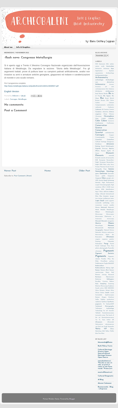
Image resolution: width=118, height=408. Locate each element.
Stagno (104, 297)
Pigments (100, 256)
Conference (99, 123)
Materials (111, 207)
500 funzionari (100, 64)
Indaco (111, 191)
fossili (107, 167)
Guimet (101, 180)
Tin (96, 319)
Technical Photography (104, 306)
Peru (108, 246)
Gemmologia (100, 171)
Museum (111, 225)
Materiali (104, 207)
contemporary (109, 132)
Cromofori (98, 139)
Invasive (106, 196)
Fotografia (98, 169)
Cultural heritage (100, 141)
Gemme (111, 169)
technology (110, 308)
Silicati (108, 290)
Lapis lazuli (99, 200)
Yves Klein (101, 333)
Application (99, 71)
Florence (102, 167)
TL (99, 319)
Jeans (112, 198)
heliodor (97, 182)
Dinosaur (105, 148)
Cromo (112, 137)
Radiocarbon (99, 265)
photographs (104, 248)
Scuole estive (99, 288)
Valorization (99, 324)
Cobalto (111, 118)
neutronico (110, 232)
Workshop (98, 331)
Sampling (103, 283)
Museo (111, 223)
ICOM (108, 187)
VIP (105, 329)
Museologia (99, 225)
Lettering (106, 203)
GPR (96, 180)
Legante (111, 200)
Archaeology (110, 73)
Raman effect (105, 270)
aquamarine (99, 73)
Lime (112, 203)
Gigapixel (98, 178)
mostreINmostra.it (105, 372)
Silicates (102, 290)
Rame (107, 272)
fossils (112, 167)
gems (97, 173)
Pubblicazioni (99, 263)
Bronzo (103, 100)
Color (97, 121)
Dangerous (110, 141)
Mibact (97, 212)
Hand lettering (109, 180)
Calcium (111, 102)
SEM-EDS (111, 288)
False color (106, 164)
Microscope (98, 214)
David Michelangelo (107, 146)
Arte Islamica (110, 89)
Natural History (109, 230)
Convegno (13, 99)
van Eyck (98, 326)
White (112, 329)
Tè (104, 304)
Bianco (101, 93)
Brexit (107, 98)
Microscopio (110, 214)
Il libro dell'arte (104, 191)
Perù (112, 246)
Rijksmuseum (110, 277)
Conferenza (110, 123)
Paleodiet (111, 241)
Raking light (110, 268)
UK (113, 319)
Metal (97, 209)
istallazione (106, 198)
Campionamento (100, 105)
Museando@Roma (105, 342)
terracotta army (100, 315)
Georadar (111, 173)
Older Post (84, 171)
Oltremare (110, 237)
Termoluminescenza (108, 313)
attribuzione (110, 91)
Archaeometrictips (101, 75)
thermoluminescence (108, 317)
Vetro (97, 329)
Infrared (102, 194)
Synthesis (104, 301)
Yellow (107, 331)
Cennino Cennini (109, 109)
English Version (11, 91)
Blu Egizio (107, 96)
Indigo (97, 194)
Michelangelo (110, 212)
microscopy (110, 218)
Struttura (111, 297)
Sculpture (111, 286)
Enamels (97, 158)
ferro (112, 164)
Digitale (98, 148)
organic (97, 239)
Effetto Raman (100, 151)
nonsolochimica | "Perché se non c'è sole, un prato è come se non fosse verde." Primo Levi (105, 364)
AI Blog (100, 379)
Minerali (98, 221)
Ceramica (98, 111)
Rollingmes (110, 279)
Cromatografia (100, 137)
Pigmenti (108, 251)
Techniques (98, 308)
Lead (106, 200)
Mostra (98, 223)
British (112, 98)
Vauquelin (111, 326)
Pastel (112, 243)
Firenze (97, 167)
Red (112, 272)
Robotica (98, 279)
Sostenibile (98, 295)
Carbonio (111, 107)
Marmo (97, 207)
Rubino (112, 281)
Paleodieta (98, 243)
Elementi (110, 153)
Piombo (103, 259)
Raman (97, 270)
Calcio (112, 100)
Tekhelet (97, 313)
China (105, 114)
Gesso (97, 176)
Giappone (111, 176)
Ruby (96, 283)
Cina (96, 118)
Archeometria (100, 84)
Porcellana (104, 261)
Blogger (72, 399)
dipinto (111, 148)
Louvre (106, 205)
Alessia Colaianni (104, 383)
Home (47, 171)
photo (97, 248)
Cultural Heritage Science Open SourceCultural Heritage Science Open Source (105, 353)
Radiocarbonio (100, 268)
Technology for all (101, 310)
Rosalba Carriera (101, 281)
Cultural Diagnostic (105, 376)
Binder (106, 93)
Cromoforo (110, 139)
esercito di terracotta (107, 158)
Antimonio (98, 68)
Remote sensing (100, 274)
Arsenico (98, 86)
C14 (107, 100)
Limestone (98, 205)
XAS (103, 331)
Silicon (97, 292)
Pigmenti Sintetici (104, 253)
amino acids (99, 66)
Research (111, 274)
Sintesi (102, 292)
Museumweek (99, 228)
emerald (111, 155)
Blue (102, 98)
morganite (111, 221)
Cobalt (103, 118)
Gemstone (103, 173)
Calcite (97, 102)
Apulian (111, 71)
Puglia (106, 263)
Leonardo (98, 203)
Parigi (106, 243)
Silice (112, 290)
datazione (110, 144)
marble (112, 205)
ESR (96, 160)
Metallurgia (22, 99)
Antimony (106, 68)
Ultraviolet (110, 322)
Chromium (98, 116)
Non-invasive (99, 234)
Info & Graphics (23, 47)
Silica (97, 290)
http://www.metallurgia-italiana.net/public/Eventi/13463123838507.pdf (31, 86)
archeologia (99, 80)
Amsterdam (110, 66)
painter (111, 239)
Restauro (98, 277)
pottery (111, 261)
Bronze (97, 100)
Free (105, 169)
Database (98, 144)
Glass (104, 178)
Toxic (103, 319)
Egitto (109, 151)
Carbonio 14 (99, 109)
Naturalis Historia (101, 232)
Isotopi (100, 198)
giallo (103, 176)
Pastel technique (100, 246)
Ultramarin (98, 322)
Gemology (110, 171)
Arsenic (111, 84)
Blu (109, 93)
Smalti (107, 292)
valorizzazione (109, 324)
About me (8, 47)
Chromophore (109, 116)
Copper (111, 135)
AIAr (107, 64)
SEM (105, 288)
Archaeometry (101, 77)
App (112, 68)
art (106, 86)
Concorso (111, 121)
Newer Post (10, 171)
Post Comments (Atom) (23, 176)
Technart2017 (110, 304)
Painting (97, 241)
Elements (99, 155)
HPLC (104, 187)
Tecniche (111, 310)
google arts (110, 178)
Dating (97, 146)
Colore (104, 121)
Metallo (102, 209)
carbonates (110, 105)
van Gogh (104, 326)
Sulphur (103, 299)
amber (112, 64)
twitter (108, 319)
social (112, 292)
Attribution (98, 91)
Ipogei (112, 196)
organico (105, 239)
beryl (96, 93)
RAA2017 (111, 263)
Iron (96, 198)
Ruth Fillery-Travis (105, 346)
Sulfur (97, 299)
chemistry (105, 111)
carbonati (98, 107)
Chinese (111, 114)
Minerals (104, 221)
